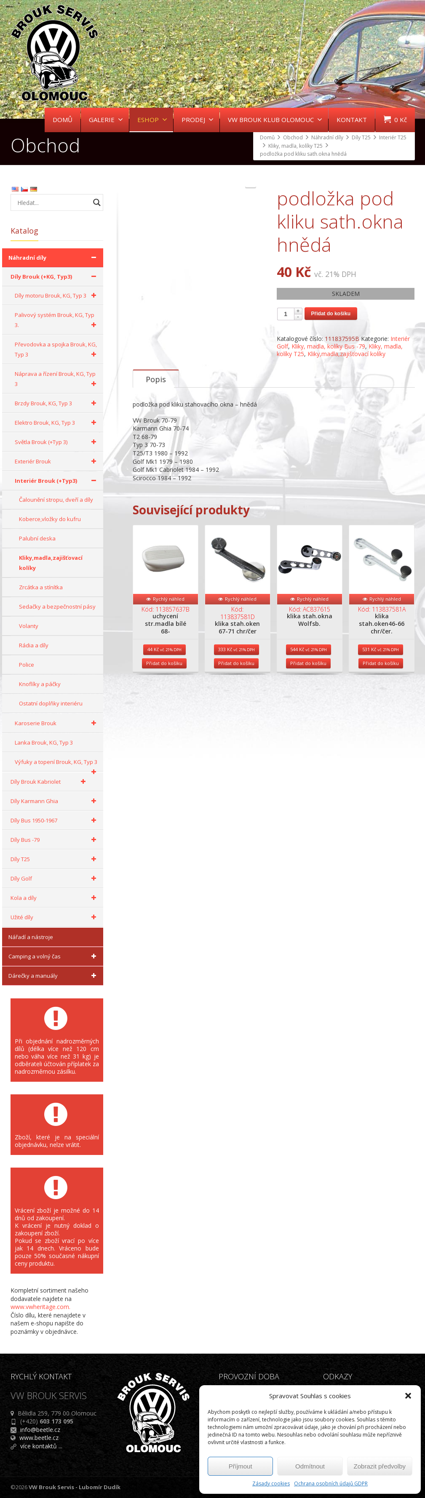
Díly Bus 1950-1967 (55, 820)
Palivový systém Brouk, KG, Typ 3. (57, 320)
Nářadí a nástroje (30, 937)
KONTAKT (352, 119)
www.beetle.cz (39, 1438)
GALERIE (106, 119)
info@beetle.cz (40, 1430)
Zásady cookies (271, 1483)
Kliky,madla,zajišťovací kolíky (346, 354)
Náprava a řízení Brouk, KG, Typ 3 (57, 379)
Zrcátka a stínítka (41, 587)
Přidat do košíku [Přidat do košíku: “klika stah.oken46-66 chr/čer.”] (381, 705)
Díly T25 (55, 859)
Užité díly (55, 917)
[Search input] (52, 202)
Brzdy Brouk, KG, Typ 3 (57, 403)
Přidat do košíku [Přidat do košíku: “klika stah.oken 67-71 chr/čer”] (236, 705)
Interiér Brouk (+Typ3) (57, 481)
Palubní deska (37, 538)
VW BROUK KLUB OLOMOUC (275, 119)
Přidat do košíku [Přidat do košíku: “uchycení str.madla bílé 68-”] (164, 705)
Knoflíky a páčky (40, 684)
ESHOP (152, 119)
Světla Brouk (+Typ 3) (57, 442)
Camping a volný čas (53, 956)
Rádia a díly (33, 645)
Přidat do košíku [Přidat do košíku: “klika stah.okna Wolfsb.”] (308, 705)
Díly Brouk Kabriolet (49, 782)
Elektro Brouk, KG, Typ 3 (57, 423)
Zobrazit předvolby (380, 1466)
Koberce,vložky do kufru (50, 519)
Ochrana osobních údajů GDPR (331, 1483)
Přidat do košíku (330, 314)
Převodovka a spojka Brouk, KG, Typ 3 (57, 350)
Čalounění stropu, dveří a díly (56, 499)
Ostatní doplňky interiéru (51, 703)
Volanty (28, 626)
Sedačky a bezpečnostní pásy (57, 606)
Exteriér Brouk (57, 461)
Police (26, 664)
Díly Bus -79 (55, 840)
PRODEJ (198, 119)
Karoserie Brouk (57, 723)
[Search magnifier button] (97, 202)
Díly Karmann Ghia (55, 801)
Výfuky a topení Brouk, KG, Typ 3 (57, 765)
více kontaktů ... (41, 1446)
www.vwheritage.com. (40, 1307)
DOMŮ (62, 119)
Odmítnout (310, 1466)
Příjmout (240, 1466)
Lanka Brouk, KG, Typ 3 (44, 742)
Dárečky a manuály (53, 976)
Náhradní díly (53, 258)
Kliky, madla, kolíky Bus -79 (328, 346)
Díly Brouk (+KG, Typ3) (55, 276)
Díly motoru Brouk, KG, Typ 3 (57, 295)
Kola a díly (55, 898)
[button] (408, 1396)
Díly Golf (55, 878)
